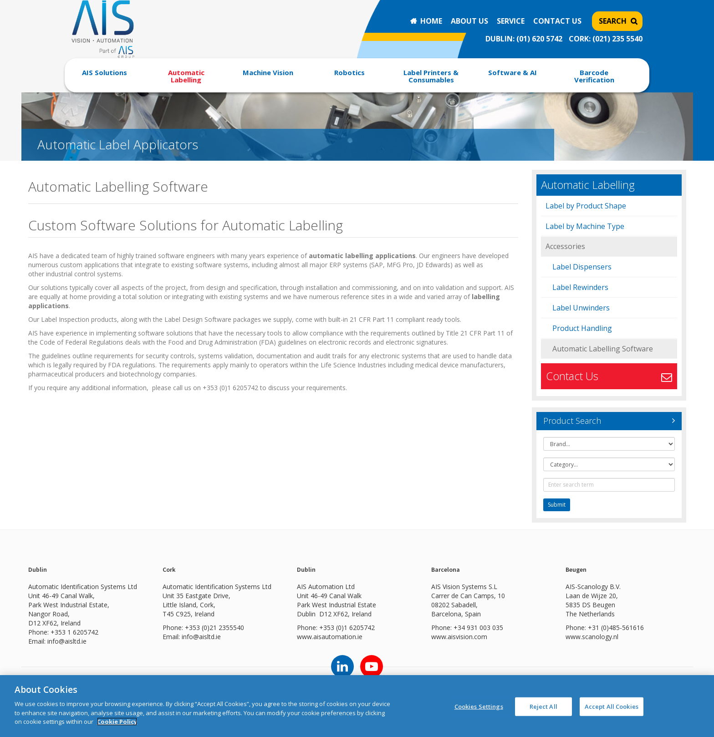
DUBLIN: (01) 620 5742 (523, 39)
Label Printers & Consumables (431, 76)
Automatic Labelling (186, 76)
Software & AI (512, 72)
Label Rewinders (580, 287)
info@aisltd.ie (67, 641)
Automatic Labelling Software (602, 349)
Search (613, 21)
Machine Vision (268, 72)
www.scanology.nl (592, 636)
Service (511, 21)
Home (431, 21)
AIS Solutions (104, 72)
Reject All (543, 706)
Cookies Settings (478, 706)
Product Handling (582, 328)
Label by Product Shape (586, 206)
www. (305, 636)
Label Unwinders (581, 308)
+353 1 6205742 (74, 632)
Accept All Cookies (611, 706)
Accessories (565, 246)
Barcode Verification (594, 76)
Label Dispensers (582, 267)
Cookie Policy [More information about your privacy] (117, 721)
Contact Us (557, 21)
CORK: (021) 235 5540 (606, 39)
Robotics (349, 72)
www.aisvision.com (459, 636)
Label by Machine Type (585, 226)
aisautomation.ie (337, 636)
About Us (469, 21)
